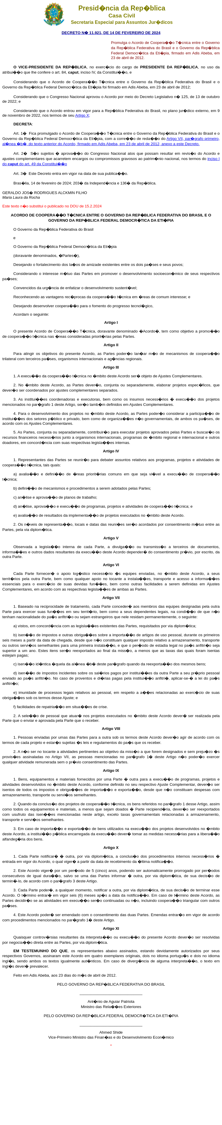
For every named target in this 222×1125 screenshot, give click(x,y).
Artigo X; (82, 115)
